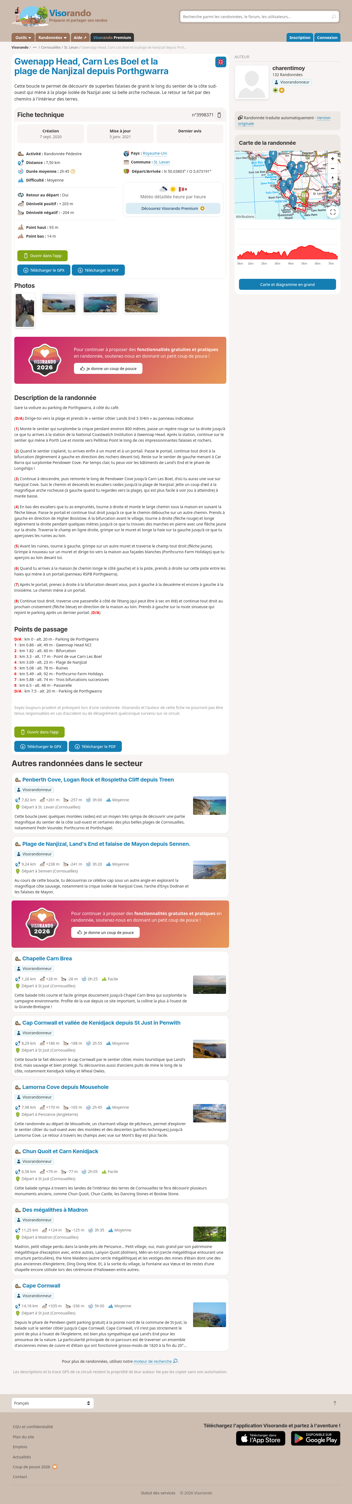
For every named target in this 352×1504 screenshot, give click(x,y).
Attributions (245, 216)
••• (35, 47)
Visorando (20, 47)
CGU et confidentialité (33, 1426)
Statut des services (158, 1492)
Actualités (22, 1456)
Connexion (327, 37)
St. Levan (162, 162)
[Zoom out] (333, 168)
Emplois (20, 1446)
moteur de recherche (155, 1361)
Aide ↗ (80, 37)
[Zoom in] (333, 158)
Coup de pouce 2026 (35, 1467)
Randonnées (52, 37)
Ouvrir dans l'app (42, 255)
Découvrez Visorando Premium (173, 208)
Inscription (300, 37)
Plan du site (23, 1436)
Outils (23, 37)
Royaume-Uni (155, 153)
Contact (20, 1476)
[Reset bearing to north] (333, 178)
